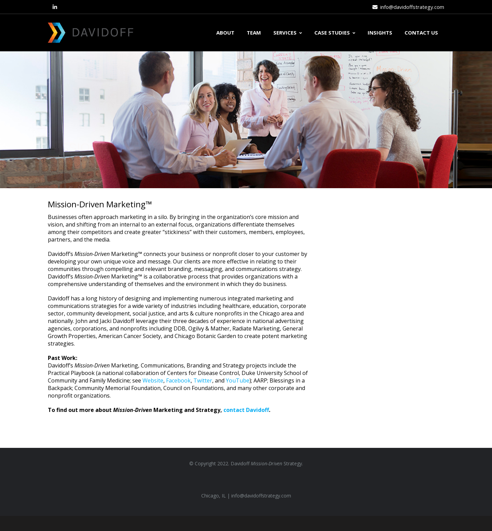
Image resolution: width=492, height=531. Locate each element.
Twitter (202, 380)
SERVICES (287, 32)
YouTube (237, 380)
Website (152, 380)
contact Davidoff (246, 410)
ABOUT (225, 32)
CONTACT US (421, 32)
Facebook (178, 380)
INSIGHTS (380, 32)
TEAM (254, 32)
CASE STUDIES (334, 32)
